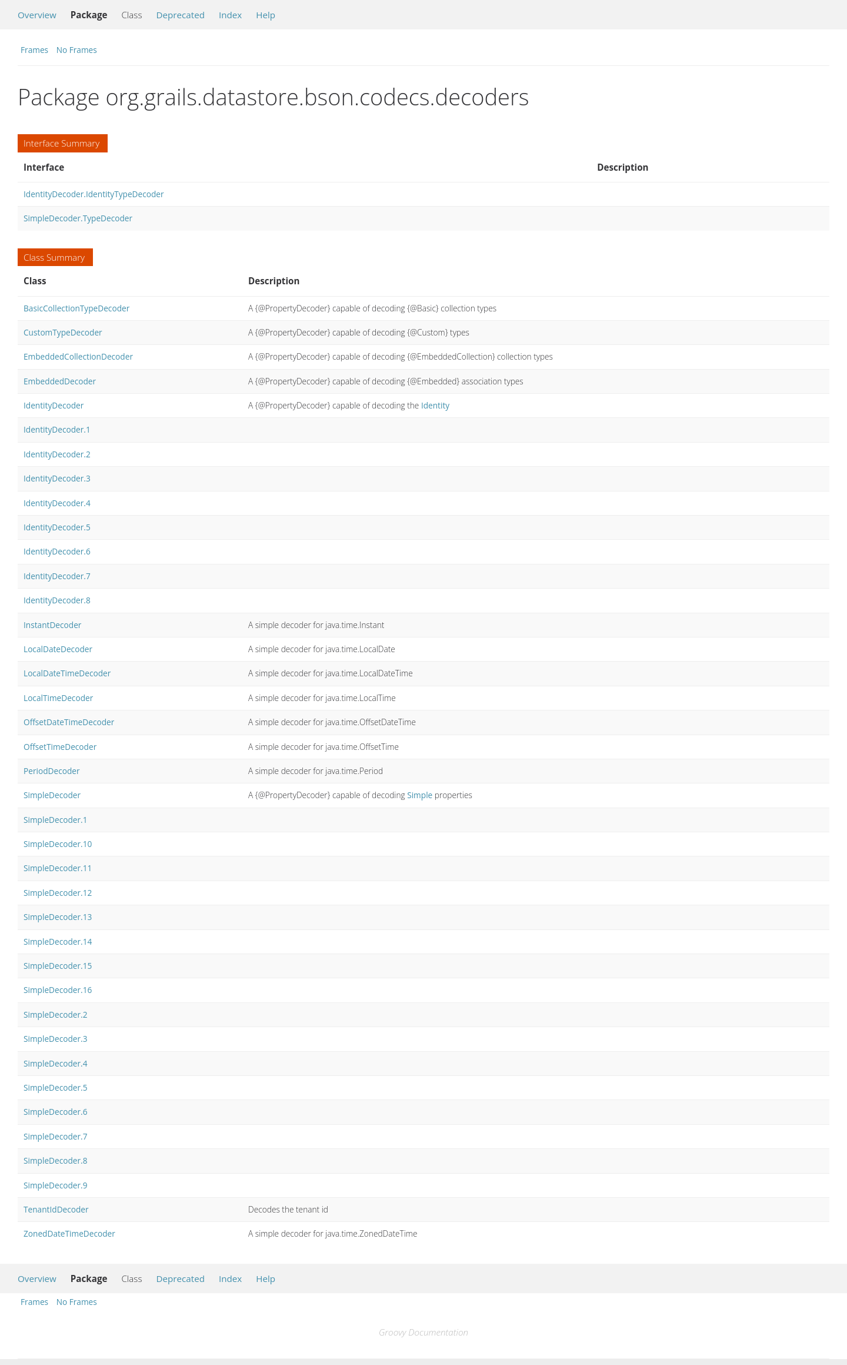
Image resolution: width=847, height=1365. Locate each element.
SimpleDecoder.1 (56, 819)
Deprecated (180, 15)
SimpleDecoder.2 (56, 1014)
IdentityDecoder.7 (57, 576)
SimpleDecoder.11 (58, 868)
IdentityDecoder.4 (57, 503)
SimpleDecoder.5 (56, 1087)
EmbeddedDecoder (60, 381)
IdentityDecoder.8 (57, 600)
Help (265, 15)
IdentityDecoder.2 (57, 454)
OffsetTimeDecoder (60, 746)
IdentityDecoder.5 (57, 527)
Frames (34, 49)
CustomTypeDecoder (63, 332)
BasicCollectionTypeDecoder (76, 308)
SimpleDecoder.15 (58, 965)
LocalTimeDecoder (58, 697)
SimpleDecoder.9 (56, 1185)
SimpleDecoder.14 (58, 941)
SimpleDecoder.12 (58, 892)
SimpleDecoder (52, 795)
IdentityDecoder (54, 405)
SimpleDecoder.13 (58, 916)
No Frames (76, 49)
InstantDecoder (52, 624)
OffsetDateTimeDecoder (69, 722)
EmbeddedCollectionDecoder (78, 356)
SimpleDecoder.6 (56, 1111)
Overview (37, 15)
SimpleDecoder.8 (56, 1160)
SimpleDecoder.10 (58, 843)
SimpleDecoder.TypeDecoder (78, 218)
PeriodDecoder (52, 770)
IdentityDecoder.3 (57, 478)
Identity (435, 405)
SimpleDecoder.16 (58, 989)
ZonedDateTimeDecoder (69, 1233)
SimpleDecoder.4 (56, 1063)
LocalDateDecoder (58, 649)
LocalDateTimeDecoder (67, 673)
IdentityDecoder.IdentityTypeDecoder (94, 194)
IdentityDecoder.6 (57, 551)
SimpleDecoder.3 (56, 1038)
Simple (419, 795)
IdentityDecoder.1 (57, 429)
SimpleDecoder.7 (56, 1136)
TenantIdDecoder (56, 1209)
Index (230, 15)
